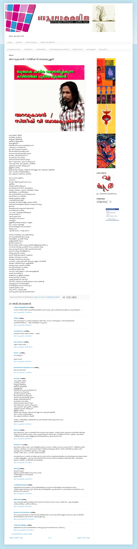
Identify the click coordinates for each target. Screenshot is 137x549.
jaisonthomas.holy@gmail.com (23, 367)
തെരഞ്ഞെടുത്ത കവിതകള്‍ (59, 49)
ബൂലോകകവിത (110, 212)
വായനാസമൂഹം (31, 42)
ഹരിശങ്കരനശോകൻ (20, 485)
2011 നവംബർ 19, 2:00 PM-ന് (23, 361)
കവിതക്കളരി (90, 49)
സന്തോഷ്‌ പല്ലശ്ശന (20, 525)
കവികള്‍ (19, 42)
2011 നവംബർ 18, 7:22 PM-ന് (23, 312)
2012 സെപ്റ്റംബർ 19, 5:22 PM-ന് (24, 530)
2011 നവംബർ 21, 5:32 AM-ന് (23, 506)
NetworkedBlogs (110, 209)
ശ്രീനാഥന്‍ (17, 499)
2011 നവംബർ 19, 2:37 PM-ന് (23, 372)
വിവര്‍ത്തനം (28, 49)
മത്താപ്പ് (16, 468)
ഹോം (50, 538)
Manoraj (16, 430)
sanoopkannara (18, 331)
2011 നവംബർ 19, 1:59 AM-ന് (23, 336)
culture (112, 216)
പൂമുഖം (9, 42)
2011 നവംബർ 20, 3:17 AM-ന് (23, 462)
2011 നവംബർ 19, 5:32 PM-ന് (23, 424)
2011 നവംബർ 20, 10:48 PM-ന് (23, 479)
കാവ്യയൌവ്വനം (14, 49)
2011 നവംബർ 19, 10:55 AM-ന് (23, 347)
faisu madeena (18, 342)
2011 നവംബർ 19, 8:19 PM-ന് (23, 439)
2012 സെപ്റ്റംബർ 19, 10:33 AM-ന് (24, 519)
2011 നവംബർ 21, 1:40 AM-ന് (23, 493)
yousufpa (17, 378)
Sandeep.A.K (18, 444)
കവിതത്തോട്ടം (41, 49)
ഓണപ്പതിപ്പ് (103, 49)
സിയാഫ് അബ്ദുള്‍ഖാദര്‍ (21, 307)
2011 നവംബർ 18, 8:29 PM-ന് (23, 325)
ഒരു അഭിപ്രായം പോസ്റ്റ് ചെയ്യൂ (22, 534)
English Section (78, 49)
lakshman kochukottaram (22, 512)
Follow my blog (111, 219)
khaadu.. (16, 353)
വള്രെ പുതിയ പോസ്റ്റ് (16, 538)
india (116, 216)
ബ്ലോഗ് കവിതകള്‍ (47, 42)
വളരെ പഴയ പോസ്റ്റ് (83, 538)
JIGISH (16, 318)
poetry (108, 216)
